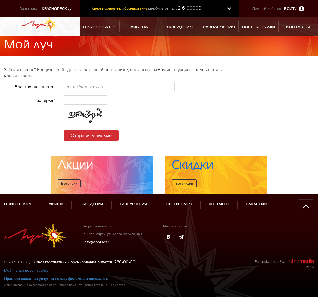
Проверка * (44, 100)
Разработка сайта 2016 (284, 264)
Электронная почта (35, 86)
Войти (290, 9)
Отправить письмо (91, 135)
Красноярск (54, 9)
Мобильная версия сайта (26, 270)
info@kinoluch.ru (97, 242)
